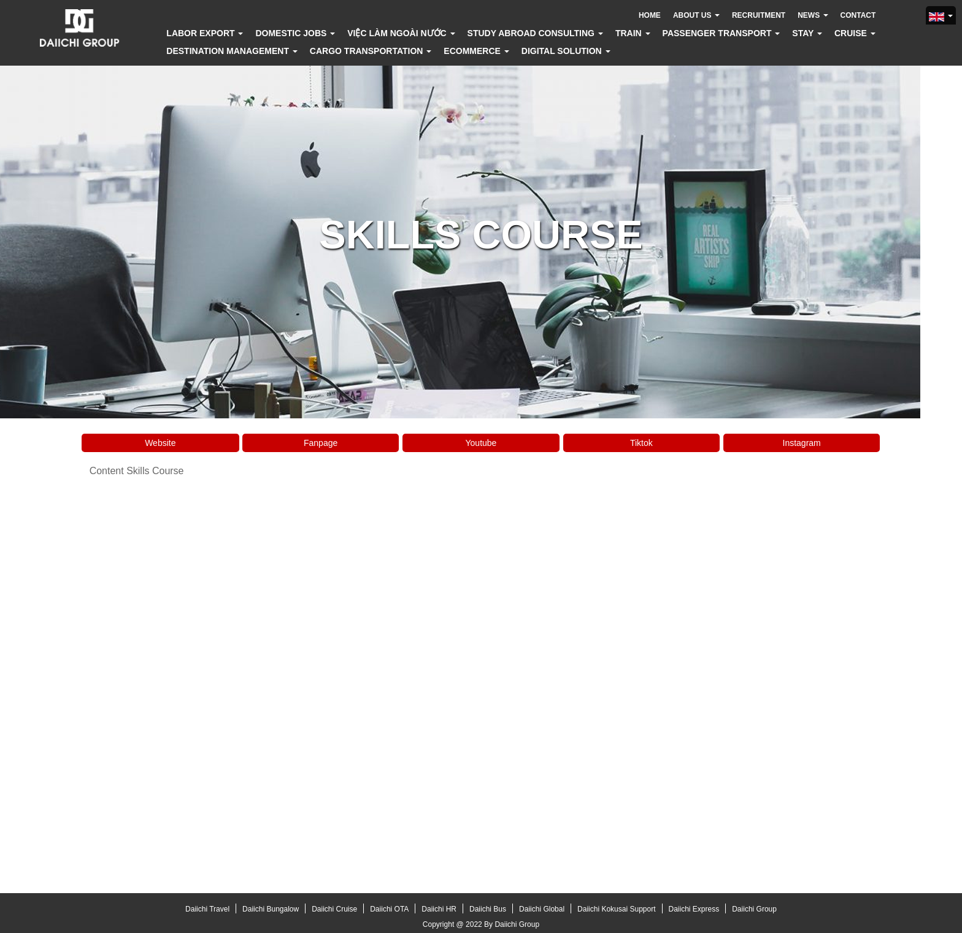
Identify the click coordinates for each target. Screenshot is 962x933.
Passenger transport (721, 33)
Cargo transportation (370, 51)
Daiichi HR (438, 909)
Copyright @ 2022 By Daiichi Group (481, 924)
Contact (858, 15)
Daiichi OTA (389, 909)
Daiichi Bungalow (270, 909)
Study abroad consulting (535, 33)
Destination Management (232, 51)
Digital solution (565, 51)
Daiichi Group (754, 909)
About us (696, 15)
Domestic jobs (295, 33)
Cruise (854, 33)
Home (650, 15)
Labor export (204, 33)
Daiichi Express (694, 909)
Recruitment (758, 15)
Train (632, 33)
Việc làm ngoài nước (401, 33)
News (813, 15)
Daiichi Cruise (334, 909)
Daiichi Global (541, 909)
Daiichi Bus (487, 909)
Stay (807, 33)
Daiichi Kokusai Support (616, 909)
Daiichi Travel (207, 909)
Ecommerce (476, 51)
